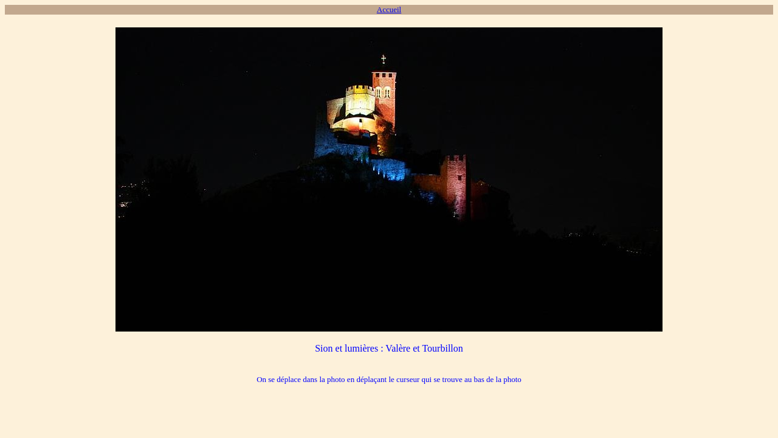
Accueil (389, 9)
